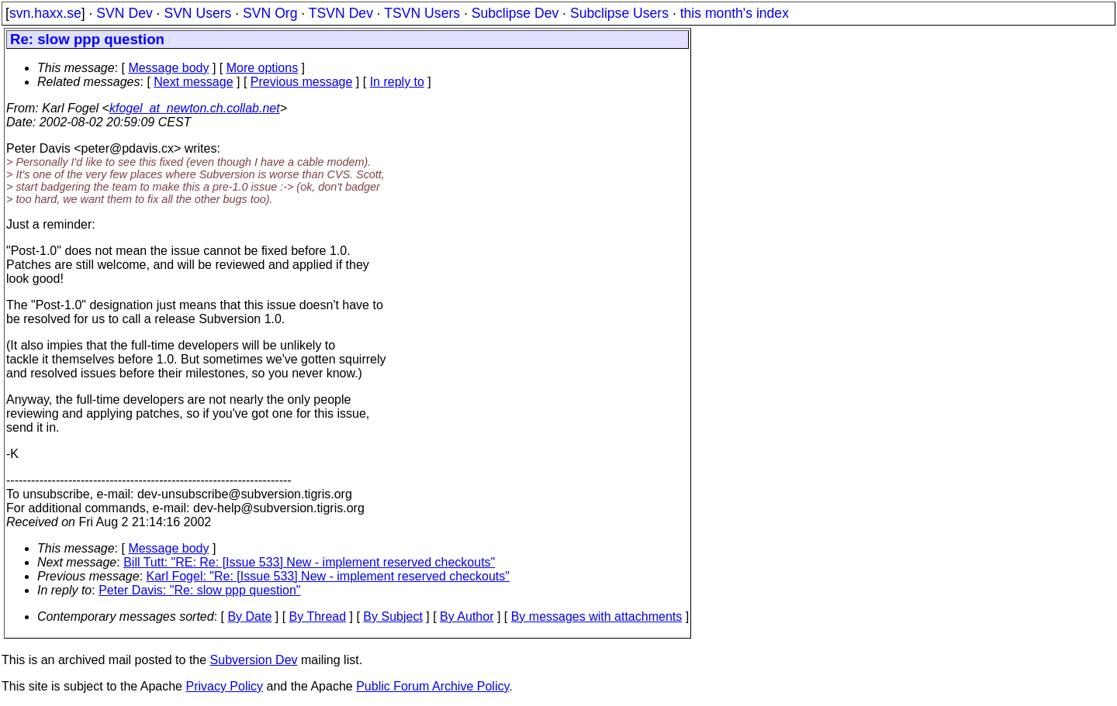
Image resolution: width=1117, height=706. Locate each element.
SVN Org (270, 13)
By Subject (392, 616)
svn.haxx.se (45, 13)
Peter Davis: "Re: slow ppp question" (199, 590)
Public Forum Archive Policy (432, 686)
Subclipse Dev (515, 13)
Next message (193, 81)
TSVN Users (422, 13)
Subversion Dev (254, 659)
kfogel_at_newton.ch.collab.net (194, 108)
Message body (168, 67)
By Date (249, 616)
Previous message (302, 81)
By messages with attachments (597, 616)
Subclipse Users (619, 13)
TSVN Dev (341, 13)
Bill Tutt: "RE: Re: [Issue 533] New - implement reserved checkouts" (309, 562)
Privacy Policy (224, 686)
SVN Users (197, 13)
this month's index (734, 13)
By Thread (318, 616)
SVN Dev (124, 13)
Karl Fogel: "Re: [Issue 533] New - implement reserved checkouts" (328, 576)
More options (263, 67)
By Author (466, 616)
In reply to (397, 81)
